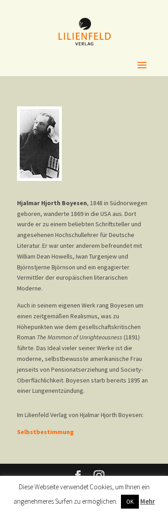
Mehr (147, 501)
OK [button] (130, 501)
